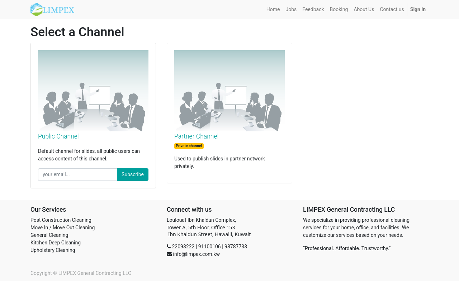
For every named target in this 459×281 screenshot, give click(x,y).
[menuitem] (273, 9)
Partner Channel (196, 136)
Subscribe (133, 174)
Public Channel (58, 136)
